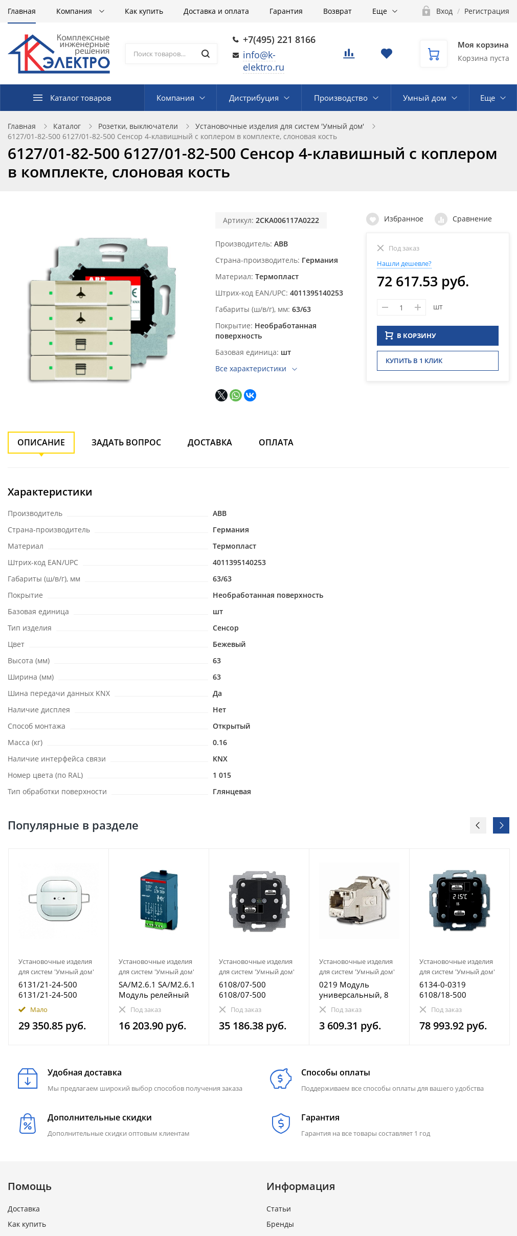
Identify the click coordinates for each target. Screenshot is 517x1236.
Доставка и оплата (216, 11)
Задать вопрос (126, 442)
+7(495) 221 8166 (279, 39)
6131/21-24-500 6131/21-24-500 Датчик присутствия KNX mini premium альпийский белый (56, 989)
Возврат (337, 11)
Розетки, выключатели (138, 126)
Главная (22, 11)
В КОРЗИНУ (410, 334)
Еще (379, 11)
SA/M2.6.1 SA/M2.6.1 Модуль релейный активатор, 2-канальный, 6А (157, 989)
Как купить (144, 11)
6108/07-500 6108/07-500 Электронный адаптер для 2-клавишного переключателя (247, 989)
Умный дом (424, 98)
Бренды (280, 1224)
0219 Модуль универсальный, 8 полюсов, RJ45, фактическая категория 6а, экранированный (354, 989)
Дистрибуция (254, 98)
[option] (59, 946)
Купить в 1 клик (414, 359)
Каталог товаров (80, 98)
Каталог (67, 126)
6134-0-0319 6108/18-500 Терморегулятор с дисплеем (452, 989)
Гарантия (286, 11)
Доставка (210, 442)
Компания (75, 11)
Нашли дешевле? (404, 263)
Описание (41, 442)
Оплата (276, 442)
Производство (341, 98)
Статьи (278, 1208)
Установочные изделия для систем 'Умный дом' (279, 126)
